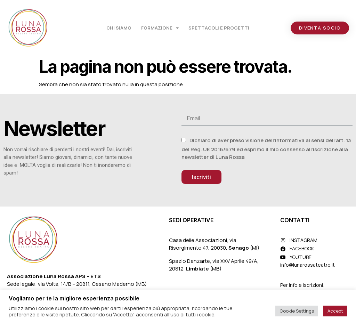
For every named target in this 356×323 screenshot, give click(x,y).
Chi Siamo (118, 28)
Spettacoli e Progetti (218, 28)
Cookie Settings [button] (297, 311)
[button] (320, 28)
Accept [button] (335, 311)
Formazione (160, 28)
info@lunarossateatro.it (307, 264)
